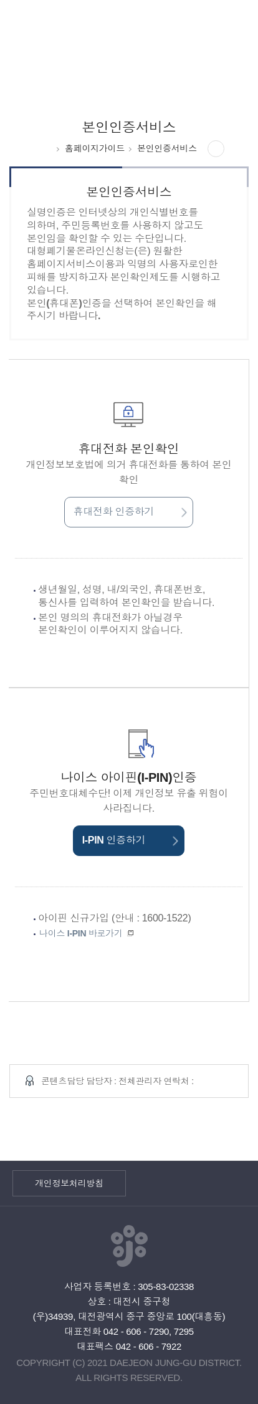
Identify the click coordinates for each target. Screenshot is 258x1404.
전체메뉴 (229, 28)
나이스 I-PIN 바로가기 (87, 933)
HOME (45, 148)
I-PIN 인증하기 (130, 840)
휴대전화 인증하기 (130, 511)
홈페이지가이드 (95, 148)
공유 (216, 149)
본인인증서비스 (167, 148)
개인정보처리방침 (69, 1183)
